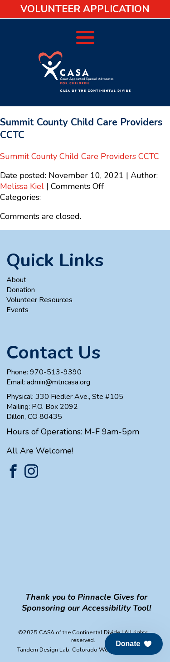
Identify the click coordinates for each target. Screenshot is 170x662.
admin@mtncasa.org (58, 382)
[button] (134, 644)
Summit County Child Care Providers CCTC (79, 156)
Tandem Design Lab (43, 649)
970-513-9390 (56, 372)
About (16, 280)
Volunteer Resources (39, 300)
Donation (20, 290)
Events (17, 310)
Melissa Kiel (22, 186)
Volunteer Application (85, 9)
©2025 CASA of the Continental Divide (69, 632)
